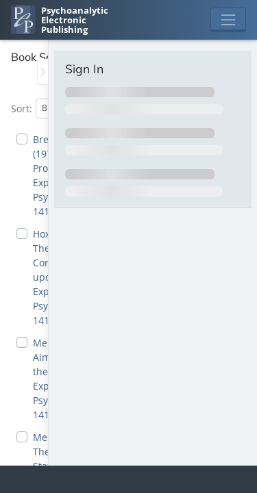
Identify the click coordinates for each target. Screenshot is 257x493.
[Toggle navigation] (228, 20)
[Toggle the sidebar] (43, 71)
